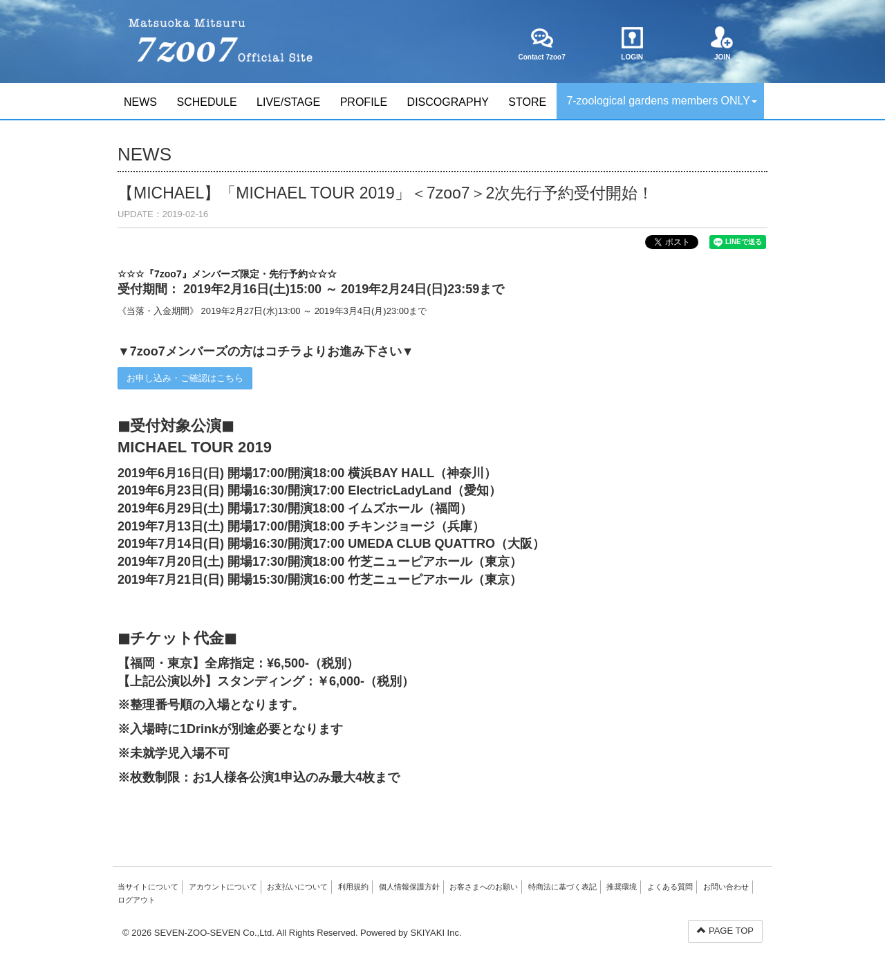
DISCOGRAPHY (448, 102)
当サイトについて (148, 887)
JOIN (722, 43)
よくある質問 (670, 887)
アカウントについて (223, 887)
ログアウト (137, 900)
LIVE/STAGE (288, 102)
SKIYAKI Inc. (435, 932)
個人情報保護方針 (409, 887)
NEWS (140, 102)
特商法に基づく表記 (562, 887)
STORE (527, 102)
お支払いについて (297, 887)
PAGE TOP (725, 930)
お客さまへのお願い (483, 887)
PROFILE (363, 102)
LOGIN (632, 43)
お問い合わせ (726, 887)
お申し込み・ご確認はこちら (185, 378)
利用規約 (353, 887)
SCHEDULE (206, 102)
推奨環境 (621, 887)
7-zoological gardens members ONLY (661, 101)
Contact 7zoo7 (541, 43)
